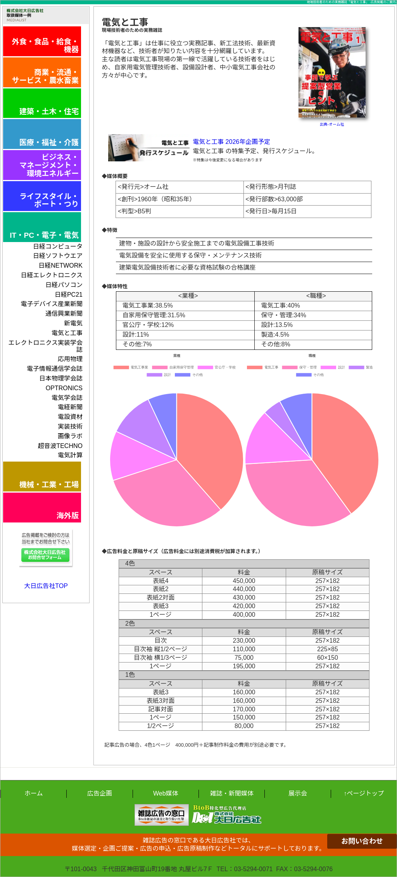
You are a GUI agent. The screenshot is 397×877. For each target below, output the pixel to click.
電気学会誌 (67, 397)
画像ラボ (70, 436)
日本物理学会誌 (61, 378)
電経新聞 (70, 407)
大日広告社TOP (46, 586)
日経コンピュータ (58, 246)
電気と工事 (67, 333)
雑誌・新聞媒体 (232, 793)
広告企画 (99, 793)
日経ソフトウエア (58, 256)
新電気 (73, 323)
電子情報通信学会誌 (55, 368)
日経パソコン (64, 285)
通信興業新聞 (64, 313)
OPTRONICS (64, 388)
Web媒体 (165, 793)
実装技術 (70, 426)
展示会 (297, 793)
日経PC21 (69, 294)
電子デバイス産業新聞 (52, 304)
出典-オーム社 (332, 124)
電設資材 (70, 416)
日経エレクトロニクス (52, 275)
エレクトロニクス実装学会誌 (45, 346)
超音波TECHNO (60, 446)
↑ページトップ (363, 793)
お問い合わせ (362, 841)
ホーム (33, 793)
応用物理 (70, 359)
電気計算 (70, 455)
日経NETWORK (60, 265)
